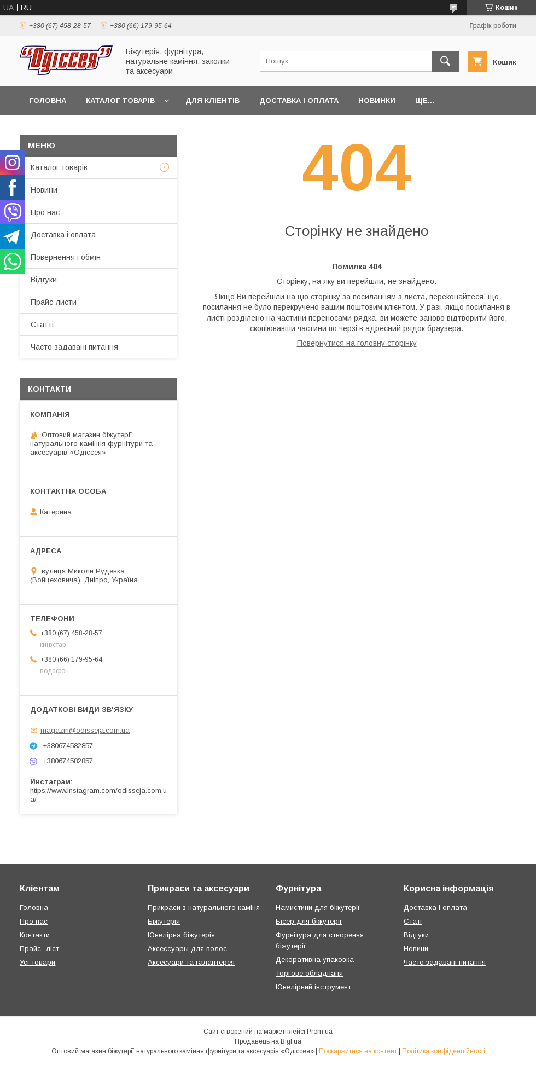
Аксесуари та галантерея (191, 962)
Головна (48, 100)
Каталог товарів (120, 100)
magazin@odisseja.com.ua (85, 730)
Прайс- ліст (39, 949)
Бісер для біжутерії (309, 921)
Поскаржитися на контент (358, 1051)
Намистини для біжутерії (318, 907)
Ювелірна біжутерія (181, 935)
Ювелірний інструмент (313, 987)
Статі (413, 921)
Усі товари (37, 962)
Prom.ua (320, 1031)
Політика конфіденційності (443, 1051)
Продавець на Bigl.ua (268, 1041)
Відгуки (44, 279)
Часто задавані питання (74, 347)
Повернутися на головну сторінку (357, 343)
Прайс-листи (54, 302)
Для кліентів (212, 100)
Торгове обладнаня (309, 973)
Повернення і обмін (66, 257)
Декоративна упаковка (315, 959)
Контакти (35, 935)
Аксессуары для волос (187, 949)
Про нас (45, 212)
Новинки (376, 100)
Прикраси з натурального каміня (204, 907)
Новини (44, 190)
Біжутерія (164, 921)
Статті (42, 324)
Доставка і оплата (299, 100)
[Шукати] (445, 61)
